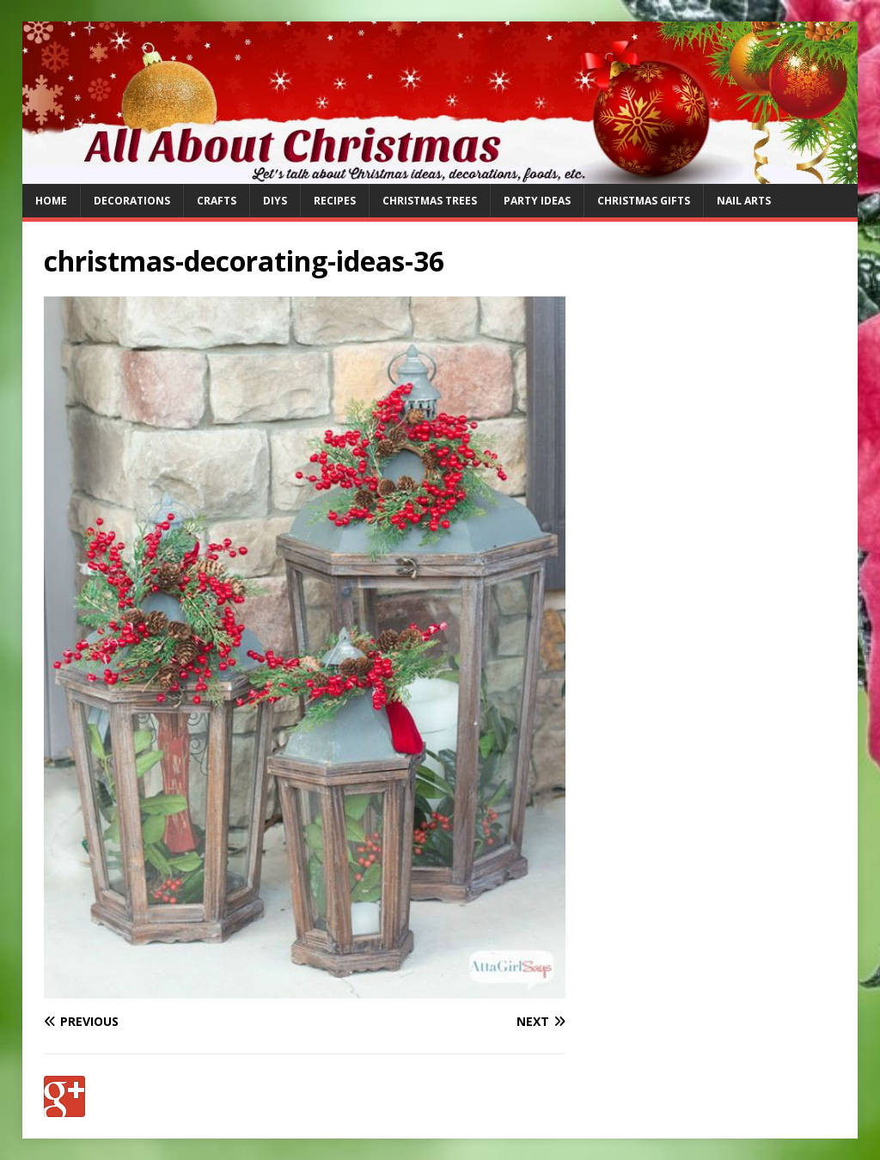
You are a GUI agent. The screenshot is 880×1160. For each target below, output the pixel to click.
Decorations (132, 200)
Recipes (335, 200)
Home (51, 200)
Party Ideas (537, 200)
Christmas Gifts (643, 200)
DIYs (275, 200)
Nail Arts (744, 200)
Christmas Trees (429, 200)
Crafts (216, 200)
